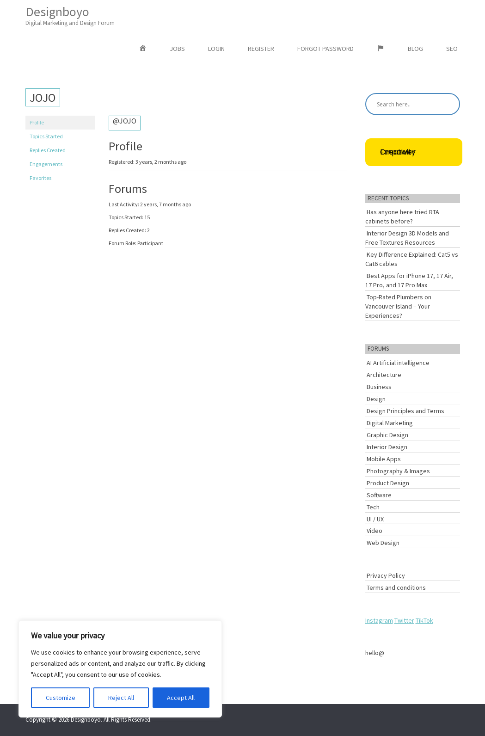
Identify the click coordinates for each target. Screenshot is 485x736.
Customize (60, 697)
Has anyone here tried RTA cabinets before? (402, 216)
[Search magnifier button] (448, 104)
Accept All (181, 697)
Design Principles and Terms (405, 411)
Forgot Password (325, 48)
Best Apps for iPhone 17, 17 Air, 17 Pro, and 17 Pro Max (409, 280)
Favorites (40, 177)
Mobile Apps (384, 459)
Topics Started (46, 136)
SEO (452, 48)
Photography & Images (398, 471)
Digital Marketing (390, 423)
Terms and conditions (396, 587)
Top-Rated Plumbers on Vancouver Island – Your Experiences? (398, 306)
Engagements (46, 164)
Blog (415, 48)
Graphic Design (387, 435)
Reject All (121, 697)
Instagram (379, 620)
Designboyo (70, 15)
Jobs (177, 48)
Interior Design (387, 447)
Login (216, 48)
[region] (120, 668)
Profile (37, 122)
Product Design (388, 483)
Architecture (384, 375)
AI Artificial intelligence (398, 363)
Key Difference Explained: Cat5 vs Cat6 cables (411, 259)
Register (261, 48)
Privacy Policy (386, 575)
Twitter (404, 620)
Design (376, 399)
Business (379, 387)
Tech (373, 507)
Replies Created (48, 150)
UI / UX (375, 519)
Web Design (383, 542)
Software (379, 495)
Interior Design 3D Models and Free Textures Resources (407, 238)
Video (374, 530)
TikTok (424, 620)
